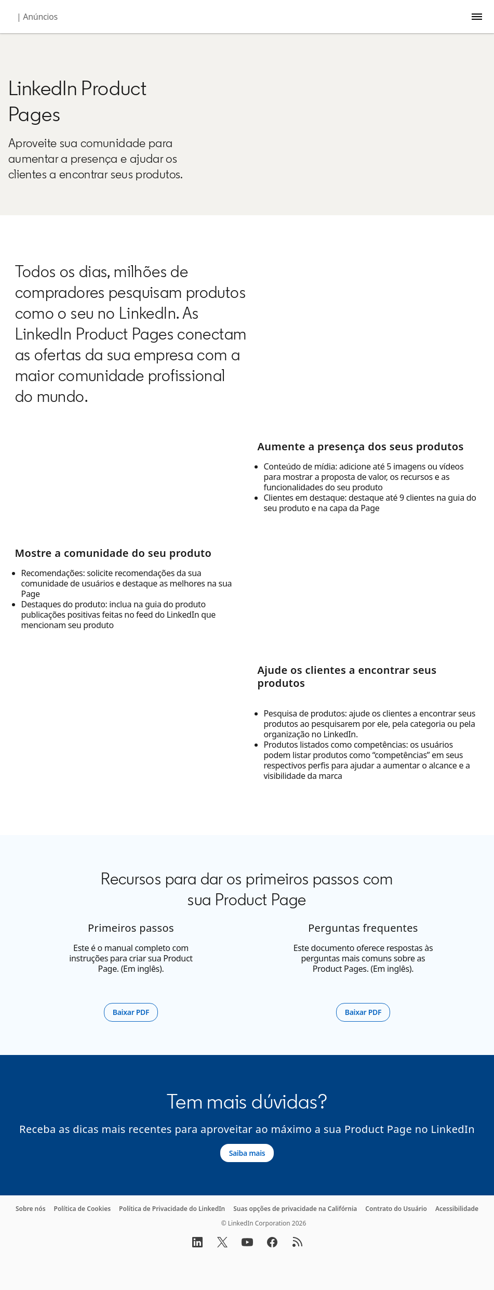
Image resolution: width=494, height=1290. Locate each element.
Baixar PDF (135, 1012)
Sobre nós (31, 1208)
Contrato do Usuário (396, 1208)
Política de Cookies (82, 1208)
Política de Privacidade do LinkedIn (172, 1208)
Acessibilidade (456, 1208)
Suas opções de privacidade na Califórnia (295, 1208)
